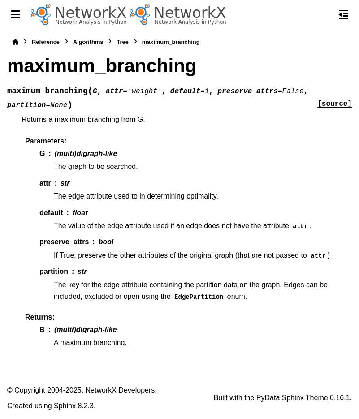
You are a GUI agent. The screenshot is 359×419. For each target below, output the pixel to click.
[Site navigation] (15, 14)
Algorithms (88, 42)
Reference (46, 42)
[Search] (324, 14)
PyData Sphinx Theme (292, 398)
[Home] (15, 42)
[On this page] (343, 14)
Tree (122, 42)
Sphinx (65, 406)
